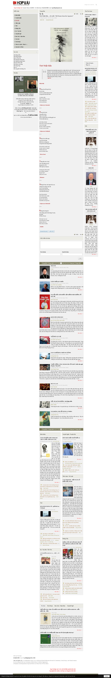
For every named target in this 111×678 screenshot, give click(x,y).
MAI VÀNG (45, 597)
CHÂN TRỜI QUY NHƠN (57, 281)
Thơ (41, 503)
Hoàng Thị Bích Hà (48, 601)
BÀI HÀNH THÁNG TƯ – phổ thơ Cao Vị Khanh (49, 507)
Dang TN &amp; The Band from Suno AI (47, 517)
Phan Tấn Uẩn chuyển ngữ (77, 463)
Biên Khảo (43, 434)
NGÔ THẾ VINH (56, 441)
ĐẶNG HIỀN (53, 404)
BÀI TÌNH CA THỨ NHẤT (48, 533)
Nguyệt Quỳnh (68, 593)
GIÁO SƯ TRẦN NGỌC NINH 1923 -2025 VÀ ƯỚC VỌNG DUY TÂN (49, 438)
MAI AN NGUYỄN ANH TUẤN (58, 320)
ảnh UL (15, 67)
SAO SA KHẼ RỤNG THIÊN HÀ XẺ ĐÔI (61, 352)
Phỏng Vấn (65, 538)
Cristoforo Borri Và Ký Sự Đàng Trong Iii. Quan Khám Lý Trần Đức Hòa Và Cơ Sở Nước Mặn (49, 486)
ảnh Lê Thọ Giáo (17, 58)
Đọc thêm (80, 277)
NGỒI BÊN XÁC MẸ (56, 336)
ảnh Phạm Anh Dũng (18, 64)
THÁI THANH (54, 387)
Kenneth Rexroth (49, 20)
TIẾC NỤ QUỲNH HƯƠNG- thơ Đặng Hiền (61, 401)
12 (67, 263)
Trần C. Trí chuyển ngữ (49, 541)
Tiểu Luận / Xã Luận (68, 476)
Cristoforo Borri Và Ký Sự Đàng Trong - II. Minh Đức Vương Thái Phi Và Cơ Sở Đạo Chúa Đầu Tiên (49, 491)
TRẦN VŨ (68, 589)
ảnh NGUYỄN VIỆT (18, 62)
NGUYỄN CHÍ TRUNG (56, 339)
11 (65, 263)
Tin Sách (43, 606)
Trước (77, 13)
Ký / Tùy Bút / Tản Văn (46, 549)
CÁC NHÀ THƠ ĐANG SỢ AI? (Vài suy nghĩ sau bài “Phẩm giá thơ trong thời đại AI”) (72, 522)
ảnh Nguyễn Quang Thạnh (19, 61)
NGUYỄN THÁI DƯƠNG (56, 285)
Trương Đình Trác (54, 356)
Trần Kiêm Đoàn (54, 299)
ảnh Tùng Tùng (17, 65)
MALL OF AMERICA (69, 461)
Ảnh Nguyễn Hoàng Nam (19, 59)
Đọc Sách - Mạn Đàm (60, 606)
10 (63, 263)
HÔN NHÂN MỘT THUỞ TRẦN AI (71, 437)
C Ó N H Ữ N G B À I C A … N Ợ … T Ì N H (49, 553)
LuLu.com (34, 108)
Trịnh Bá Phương (74, 593)
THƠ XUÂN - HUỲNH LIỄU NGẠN (50, 543)
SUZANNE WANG (68, 463)
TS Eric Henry (63, 614)
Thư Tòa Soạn (88, 11)
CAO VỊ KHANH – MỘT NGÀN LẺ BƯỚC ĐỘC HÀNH (71, 480)
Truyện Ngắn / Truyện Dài (69, 434)
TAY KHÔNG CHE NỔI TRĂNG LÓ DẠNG (61, 411)
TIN (86, 126)
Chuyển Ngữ (70, 606)
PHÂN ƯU (53, 265)
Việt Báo (91, 224)
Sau (81, 13)
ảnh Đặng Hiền (17, 55)
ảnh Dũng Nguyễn (18, 56)
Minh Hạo (67, 524)
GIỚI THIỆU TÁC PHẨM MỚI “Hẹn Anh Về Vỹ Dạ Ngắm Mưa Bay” (57, 632)
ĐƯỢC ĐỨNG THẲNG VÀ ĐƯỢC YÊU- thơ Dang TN (91, 108)
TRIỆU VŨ (54, 558)
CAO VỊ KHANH (55, 511)
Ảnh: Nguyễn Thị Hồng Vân (20, 68)
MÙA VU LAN (54, 383)
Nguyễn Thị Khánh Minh (69, 484)
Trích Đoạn (50, 606)
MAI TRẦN (67, 586)
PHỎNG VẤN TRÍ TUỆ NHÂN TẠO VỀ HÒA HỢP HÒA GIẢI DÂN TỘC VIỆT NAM (72, 543)
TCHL (52, 269)
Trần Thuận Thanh (55, 369)
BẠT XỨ (42, 20)
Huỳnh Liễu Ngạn (46, 545)
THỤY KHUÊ (45, 488)
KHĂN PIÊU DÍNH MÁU (57, 317)
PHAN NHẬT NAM (73, 589)
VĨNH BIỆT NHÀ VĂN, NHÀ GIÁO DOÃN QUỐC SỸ (91, 131)
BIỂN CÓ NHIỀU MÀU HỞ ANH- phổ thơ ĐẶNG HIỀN (91, 115)
